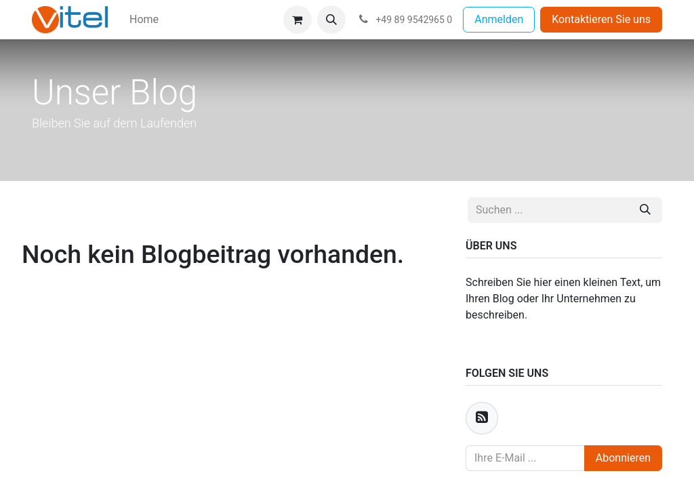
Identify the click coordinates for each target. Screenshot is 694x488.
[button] (331, 19)
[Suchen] (645, 210)
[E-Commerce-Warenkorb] (297, 19)
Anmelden (498, 19)
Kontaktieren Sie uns (601, 19)
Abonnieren (623, 457)
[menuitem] (144, 19)
